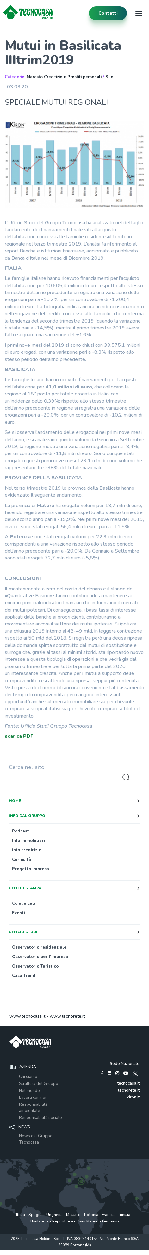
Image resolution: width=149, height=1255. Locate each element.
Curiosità (21, 859)
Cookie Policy (79, 1251)
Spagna (35, 1214)
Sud (109, 77)
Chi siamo (28, 1077)
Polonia (91, 1214)
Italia (20, 1214)
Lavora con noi (32, 1097)
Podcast (20, 831)
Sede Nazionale (125, 1064)
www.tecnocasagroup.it (112, 1251)
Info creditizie (26, 850)
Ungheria (54, 1214)
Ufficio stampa (25, 888)
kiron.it (133, 1097)
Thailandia (39, 1221)
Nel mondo (29, 1090)
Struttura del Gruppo (38, 1083)
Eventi (18, 913)
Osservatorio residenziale (39, 947)
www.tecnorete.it (67, 1016)
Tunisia (124, 1214)
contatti (108, 13)
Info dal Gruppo (27, 815)
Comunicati (23, 903)
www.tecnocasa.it (27, 1016)
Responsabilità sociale (40, 1118)
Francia (108, 1214)
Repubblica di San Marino (75, 1221)
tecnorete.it (129, 1090)
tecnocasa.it (128, 1083)
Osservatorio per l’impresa (40, 957)
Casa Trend (23, 976)
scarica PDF (19, 736)
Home (15, 800)
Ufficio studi (23, 931)
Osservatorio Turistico (35, 966)
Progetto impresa (30, 869)
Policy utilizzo (54, 1251)
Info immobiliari (28, 841)
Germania (111, 1221)
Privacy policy (28, 1251)
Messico (73, 1214)
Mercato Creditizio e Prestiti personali (64, 77)
